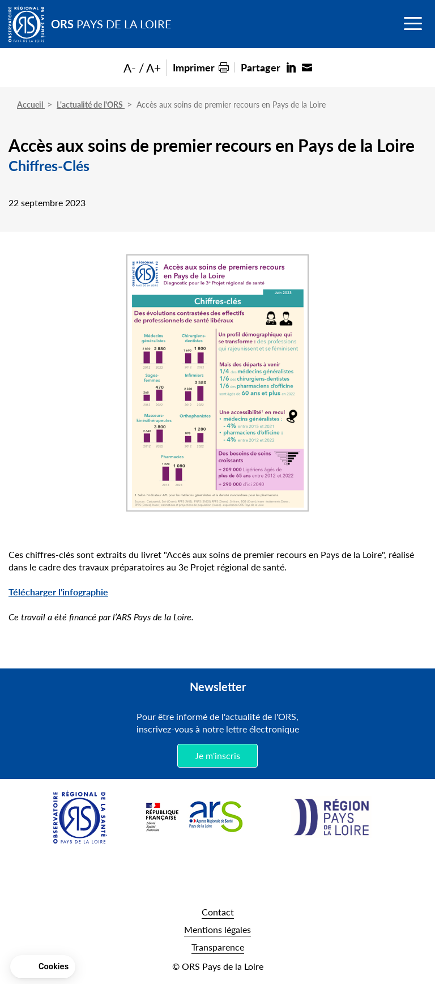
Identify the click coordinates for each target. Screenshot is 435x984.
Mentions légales (217, 929)
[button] (42, 967)
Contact (218, 911)
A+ (153, 67)
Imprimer (194, 67)
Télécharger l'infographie (58, 591)
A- (129, 67)
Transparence (217, 946)
